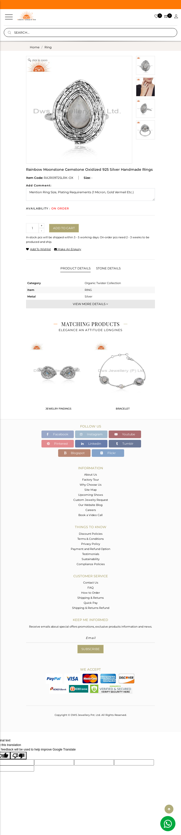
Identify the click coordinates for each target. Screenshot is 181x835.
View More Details (90, 304)
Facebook (57, 434)
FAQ (90, 587)
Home (34, 47)
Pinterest (57, 443)
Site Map (90, 489)
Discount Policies (90, 534)
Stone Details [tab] (108, 268)
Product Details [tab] (75, 268)
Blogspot (74, 453)
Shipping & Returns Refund (90, 608)
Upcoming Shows (90, 495)
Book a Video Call (90, 515)
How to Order (90, 592)
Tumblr (124, 443)
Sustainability (91, 559)
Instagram (91, 434)
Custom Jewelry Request (90, 500)
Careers (90, 510)
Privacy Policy (90, 544)
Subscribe (90, 649)
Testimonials (90, 554)
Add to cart (64, 228)
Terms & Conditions (90, 539)
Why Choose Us (90, 484)
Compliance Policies (91, 564)
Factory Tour (90, 479)
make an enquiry (67, 249)
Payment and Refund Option (90, 549)
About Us (90, 474)
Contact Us (90, 582)
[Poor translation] (18, 755)
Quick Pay (91, 603)
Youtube (125, 434)
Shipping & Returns (90, 598)
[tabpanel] (58, 378)
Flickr (108, 453)
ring (48, 47)
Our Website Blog (90, 505)
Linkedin (91, 443)
